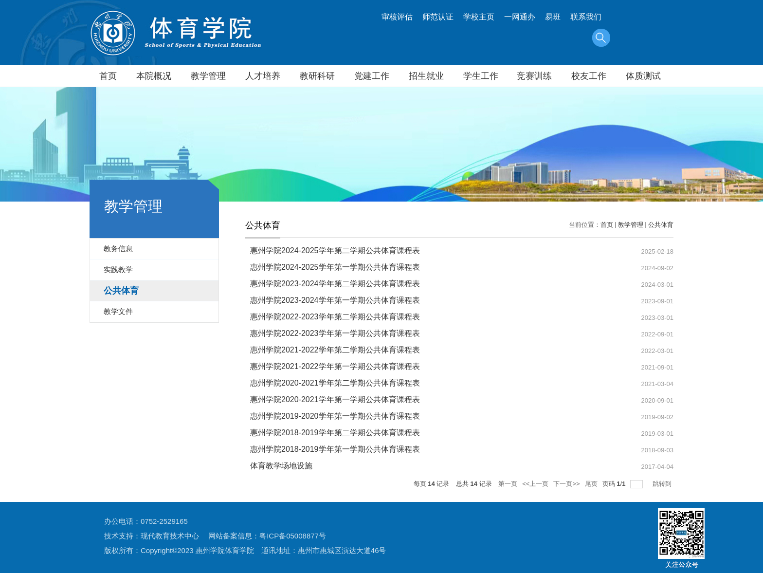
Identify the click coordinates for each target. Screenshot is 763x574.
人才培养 (262, 76)
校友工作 (588, 76)
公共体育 (660, 224)
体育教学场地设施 (281, 466)
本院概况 (153, 76)
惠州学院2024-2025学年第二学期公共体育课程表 (335, 250)
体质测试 (643, 76)
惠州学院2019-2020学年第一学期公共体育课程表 (335, 416)
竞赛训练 (534, 76)
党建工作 (371, 76)
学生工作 (480, 76)
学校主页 (478, 17)
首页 (108, 76)
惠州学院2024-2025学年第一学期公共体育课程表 (335, 267)
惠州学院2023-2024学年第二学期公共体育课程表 (335, 283)
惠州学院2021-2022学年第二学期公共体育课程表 (335, 350)
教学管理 (208, 76)
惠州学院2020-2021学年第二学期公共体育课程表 (335, 383)
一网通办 (519, 17)
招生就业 (426, 76)
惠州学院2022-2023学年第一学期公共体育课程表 (335, 333)
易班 (553, 17)
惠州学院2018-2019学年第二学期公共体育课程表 (335, 432)
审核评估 (397, 17)
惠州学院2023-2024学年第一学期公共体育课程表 (335, 300)
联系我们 (585, 17)
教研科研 (317, 76)
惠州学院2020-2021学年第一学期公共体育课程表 (335, 399)
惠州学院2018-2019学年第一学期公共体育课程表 (335, 449)
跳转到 (663, 483)
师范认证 (438, 17)
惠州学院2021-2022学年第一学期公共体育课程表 (335, 366)
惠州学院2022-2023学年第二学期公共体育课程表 (335, 317)
